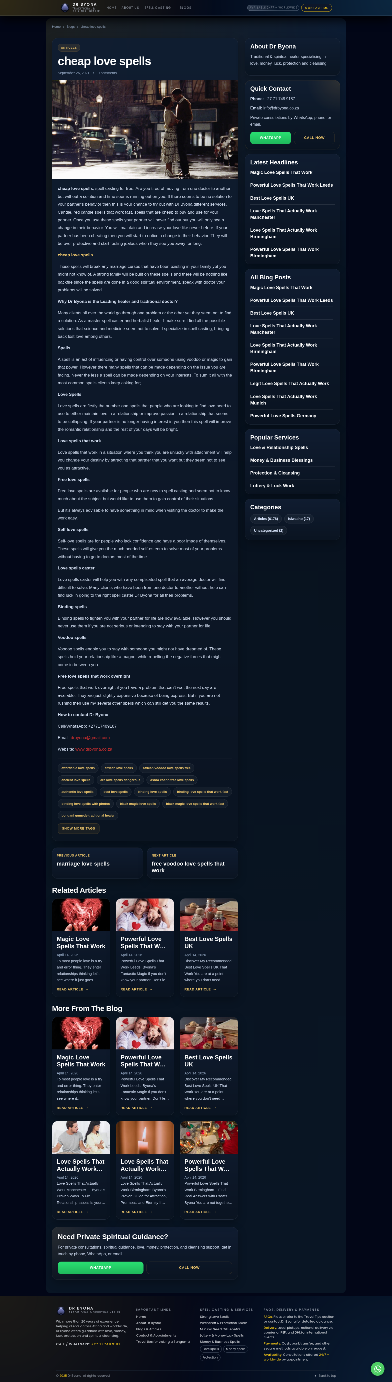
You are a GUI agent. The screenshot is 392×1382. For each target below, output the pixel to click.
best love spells (116, 792)
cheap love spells (75, 255)
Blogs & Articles (148, 1329)
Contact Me (316, 8)
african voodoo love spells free (167, 768)
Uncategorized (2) (268, 530)
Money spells (236, 1349)
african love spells (119, 768)
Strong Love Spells (215, 1317)
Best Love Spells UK (272, 198)
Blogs (186, 7)
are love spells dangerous (120, 780)
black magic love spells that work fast (195, 804)
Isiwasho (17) (299, 519)
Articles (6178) (266, 519)
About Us (130, 7)
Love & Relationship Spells (279, 447)
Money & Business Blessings (281, 460)
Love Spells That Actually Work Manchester (80, 1168)
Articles (69, 47)
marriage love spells (83, 864)
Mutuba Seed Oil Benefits (220, 1329)
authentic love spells (78, 792)
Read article (70, 989)
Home (111, 7)
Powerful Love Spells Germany (283, 415)
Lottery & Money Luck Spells (222, 1335)
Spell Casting (157, 7)
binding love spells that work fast (202, 792)
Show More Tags (78, 828)
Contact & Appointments (156, 1335)
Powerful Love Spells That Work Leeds (144, 946)
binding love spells (152, 792)
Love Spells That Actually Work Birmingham (144, 1168)
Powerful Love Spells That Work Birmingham (208, 1168)
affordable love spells (78, 768)
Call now (189, 1268)
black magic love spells (138, 804)
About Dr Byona (148, 1323)
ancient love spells (76, 780)
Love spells (211, 1349)
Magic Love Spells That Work (81, 942)
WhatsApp (101, 1268)
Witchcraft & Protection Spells (224, 1323)
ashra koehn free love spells (172, 780)
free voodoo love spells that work (188, 867)
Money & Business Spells (220, 1342)
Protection (210, 1357)
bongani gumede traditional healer (88, 815)
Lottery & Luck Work (272, 485)
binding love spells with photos (86, 804)
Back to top (325, 1376)
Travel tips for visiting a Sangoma (163, 1342)
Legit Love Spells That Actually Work (289, 383)
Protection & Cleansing (275, 472)
